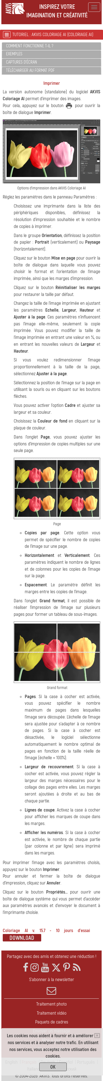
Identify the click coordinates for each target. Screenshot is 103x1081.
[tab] (51, 46)
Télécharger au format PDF (30, 70)
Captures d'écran (21, 62)
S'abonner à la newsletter (51, 986)
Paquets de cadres (51, 1022)
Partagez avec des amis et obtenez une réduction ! (51, 956)
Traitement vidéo (51, 1013)
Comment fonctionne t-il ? (29, 46)
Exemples (14, 54)
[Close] (97, 1036)
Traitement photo (51, 1004)
